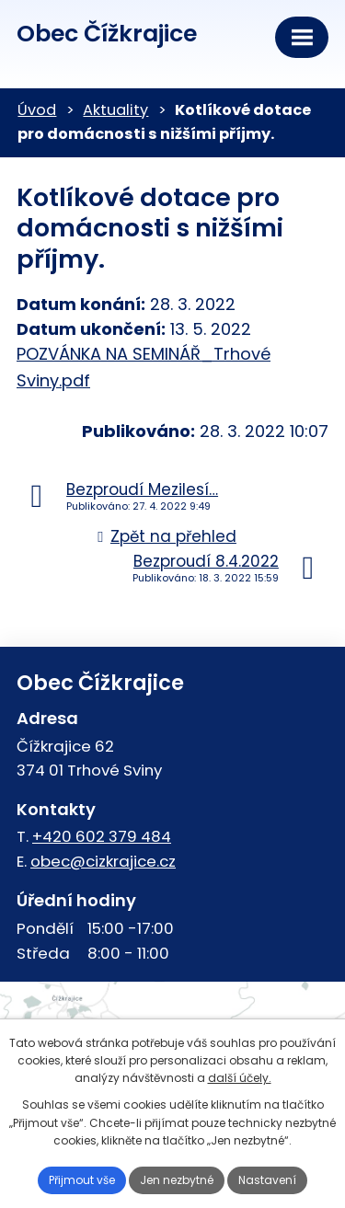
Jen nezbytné (176, 1180)
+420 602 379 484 (101, 836)
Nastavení (267, 1180)
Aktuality (115, 110)
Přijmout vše (82, 1180)
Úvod (36, 110)
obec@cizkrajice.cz (103, 861)
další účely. (239, 1078)
